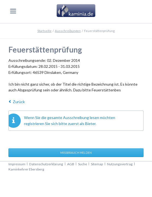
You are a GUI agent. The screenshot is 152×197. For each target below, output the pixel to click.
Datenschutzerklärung (46, 164)
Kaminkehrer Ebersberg (26, 169)
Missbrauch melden (76, 152)
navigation (13, 11)
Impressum (16, 164)
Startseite (44, 31)
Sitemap (97, 164)
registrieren (34, 123)
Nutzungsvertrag (120, 164)
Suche (82, 164)
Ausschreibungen (68, 31)
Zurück (19, 101)
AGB (70, 164)
